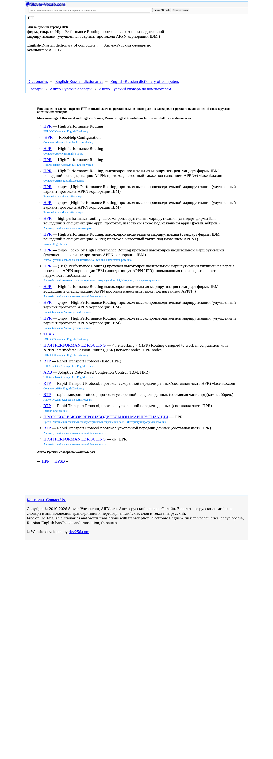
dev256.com (79, 531)
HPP (45, 461)
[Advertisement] (207, 44)
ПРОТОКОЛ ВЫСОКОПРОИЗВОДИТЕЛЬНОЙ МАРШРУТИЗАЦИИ (105, 417)
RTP (47, 361)
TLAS (48, 334)
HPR (47, 126)
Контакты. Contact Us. (46, 499)
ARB (47, 372)
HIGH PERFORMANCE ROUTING (74, 345)
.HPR (48, 137)
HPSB (59, 461)
